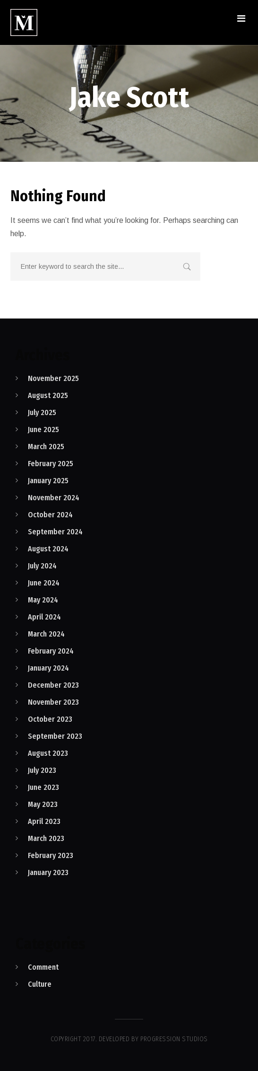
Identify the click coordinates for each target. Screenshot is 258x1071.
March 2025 (46, 446)
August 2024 (48, 548)
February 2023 (50, 855)
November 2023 (53, 702)
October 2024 (50, 514)
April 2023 (44, 821)
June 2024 (44, 582)
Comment (43, 967)
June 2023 (43, 787)
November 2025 (53, 378)
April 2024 (44, 616)
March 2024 (46, 633)
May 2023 (43, 804)
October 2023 (50, 719)
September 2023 (55, 736)
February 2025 (50, 463)
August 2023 (48, 753)
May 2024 (43, 599)
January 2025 (48, 480)
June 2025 (43, 429)
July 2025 (42, 412)
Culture (40, 984)
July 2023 (42, 770)
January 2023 (48, 872)
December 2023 (53, 685)
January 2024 (48, 668)
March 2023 (46, 838)
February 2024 (51, 650)
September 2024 (55, 531)
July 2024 (42, 565)
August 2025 (48, 395)
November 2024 (53, 497)
